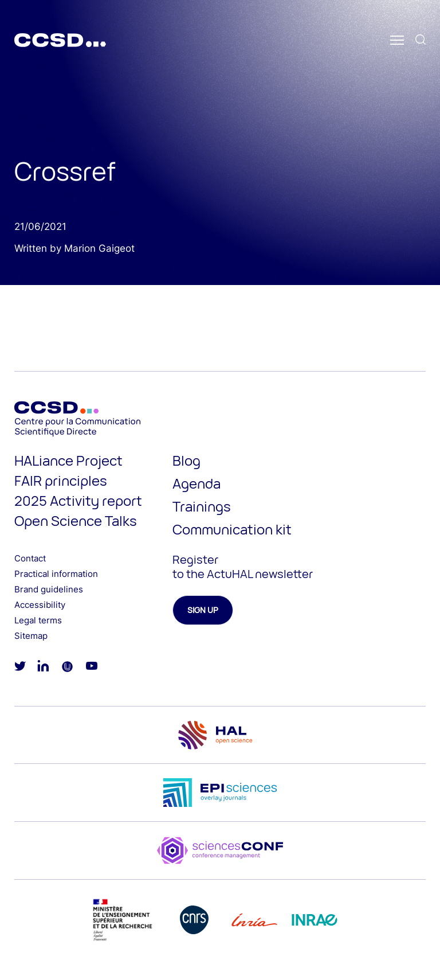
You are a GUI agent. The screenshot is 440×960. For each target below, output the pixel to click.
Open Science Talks (75, 520)
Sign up (202, 609)
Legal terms (38, 620)
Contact (30, 558)
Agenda (196, 483)
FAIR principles (60, 480)
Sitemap (31, 635)
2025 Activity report (78, 500)
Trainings (201, 506)
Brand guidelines (48, 589)
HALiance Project (68, 460)
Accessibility (39, 604)
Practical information (56, 573)
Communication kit (232, 529)
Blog (186, 460)
